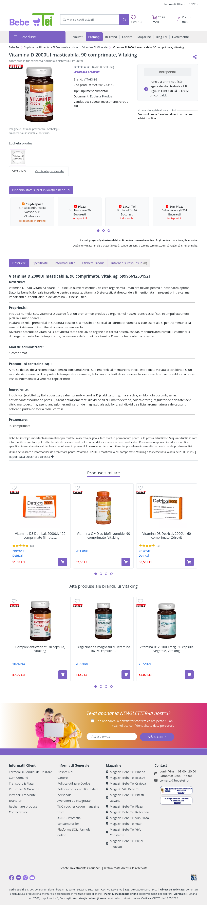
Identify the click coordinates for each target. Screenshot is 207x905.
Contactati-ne (18, 812)
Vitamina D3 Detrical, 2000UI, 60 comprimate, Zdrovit (166, 535)
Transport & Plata (21, 783)
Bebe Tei (14, 47)
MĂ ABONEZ (157, 737)
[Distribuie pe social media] (195, 57)
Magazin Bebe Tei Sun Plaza (127, 818)
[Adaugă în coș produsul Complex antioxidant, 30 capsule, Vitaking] (62, 674)
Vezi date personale (143, 725)
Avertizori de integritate (74, 800)
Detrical (17, 555)
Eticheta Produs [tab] (93, 263)
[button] (98, 230)
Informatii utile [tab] (65, 263)
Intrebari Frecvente (22, 795)
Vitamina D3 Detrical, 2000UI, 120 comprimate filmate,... (40, 535)
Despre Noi (65, 772)
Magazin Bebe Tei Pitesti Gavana (125, 798)
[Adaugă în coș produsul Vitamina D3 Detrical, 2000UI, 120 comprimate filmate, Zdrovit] (62, 562)
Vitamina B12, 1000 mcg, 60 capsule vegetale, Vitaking (166, 649)
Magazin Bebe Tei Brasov (125, 777)
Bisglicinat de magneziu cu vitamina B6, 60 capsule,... (103, 649)
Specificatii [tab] (40, 263)
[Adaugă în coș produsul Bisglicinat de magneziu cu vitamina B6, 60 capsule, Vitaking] (125, 674)
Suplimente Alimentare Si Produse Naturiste (51, 47)
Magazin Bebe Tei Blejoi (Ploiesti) (124, 844)
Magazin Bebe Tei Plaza (124, 806)
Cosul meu (159, 18)
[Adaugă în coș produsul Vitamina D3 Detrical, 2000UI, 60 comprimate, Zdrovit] (189, 562)
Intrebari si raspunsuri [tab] (129, 263)
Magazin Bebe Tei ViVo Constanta (124, 832)
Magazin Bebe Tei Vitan (124, 823)
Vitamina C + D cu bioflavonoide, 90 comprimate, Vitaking (103, 535)
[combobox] (89, 19)
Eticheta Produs (101, 96)
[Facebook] (11, 877)
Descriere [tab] (19, 263)
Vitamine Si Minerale (95, 47)
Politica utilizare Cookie (73, 783)
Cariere (62, 777)
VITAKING (90, 79)
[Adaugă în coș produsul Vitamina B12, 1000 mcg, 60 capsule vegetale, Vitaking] (189, 674)
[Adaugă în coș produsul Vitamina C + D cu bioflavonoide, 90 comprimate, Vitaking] (125, 562)
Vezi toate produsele (49, 171)
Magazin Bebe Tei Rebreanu (127, 812)
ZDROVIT (18, 551)
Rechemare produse (23, 806)
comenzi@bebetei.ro (174, 780)
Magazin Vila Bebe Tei (123, 789)
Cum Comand (18, 777)
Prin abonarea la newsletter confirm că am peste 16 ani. (135, 721)
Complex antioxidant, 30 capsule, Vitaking (40, 649)
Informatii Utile (173, 4)
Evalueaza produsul (87, 72)
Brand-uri (15, 800)
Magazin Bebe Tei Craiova (126, 783)
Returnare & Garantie (24, 789)
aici (163, 95)
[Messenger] (18, 877)
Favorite (136, 19)
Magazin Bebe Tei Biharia (125, 772)
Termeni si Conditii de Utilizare (30, 772)
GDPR (192, 4)
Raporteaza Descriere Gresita (31, 457)
